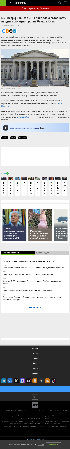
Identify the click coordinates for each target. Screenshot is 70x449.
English (35, 348)
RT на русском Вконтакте (9, 380)
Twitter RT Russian (16, 380)
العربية (35, 363)
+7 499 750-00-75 (28, 423)
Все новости (35, 307)
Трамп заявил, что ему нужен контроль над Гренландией (28, 290)
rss (47, 380)
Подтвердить (53, 445)
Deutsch (35, 353)
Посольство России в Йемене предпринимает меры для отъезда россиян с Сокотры (31, 298)
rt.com (20, 416)
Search (60, 1)
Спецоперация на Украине (35, 8)
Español (35, 368)
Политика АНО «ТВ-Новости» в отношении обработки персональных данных (35, 426)
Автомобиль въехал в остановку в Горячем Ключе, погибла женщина (33, 267)
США (13, 138)
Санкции (22, 138)
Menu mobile (66, 1)
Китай (4, 138)
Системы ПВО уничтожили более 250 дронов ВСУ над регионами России (31, 282)
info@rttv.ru (55, 423)
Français (35, 358)
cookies (41, 445)
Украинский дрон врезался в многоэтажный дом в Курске (28, 260)
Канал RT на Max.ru (22, 380)
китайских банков (25, 116)
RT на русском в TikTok (53, 380)
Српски (35, 373)
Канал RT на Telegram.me (3, 380)
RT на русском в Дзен (41, 380)
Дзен (42, 128)
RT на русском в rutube (28, 380)
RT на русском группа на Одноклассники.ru (34, 380)
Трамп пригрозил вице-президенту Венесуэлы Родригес (28, 274)
